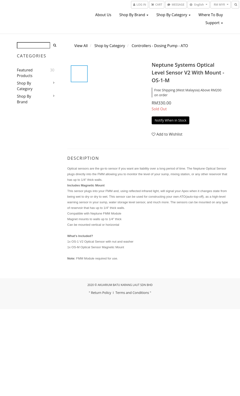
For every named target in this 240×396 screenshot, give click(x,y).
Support (214, 22)
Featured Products (25, 72)
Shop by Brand (133, 14)
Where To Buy (211, 14)
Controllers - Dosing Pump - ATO (160, 45)
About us (103, 14)
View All (81, 45)
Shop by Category (173, 14)
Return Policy (101, 292)
